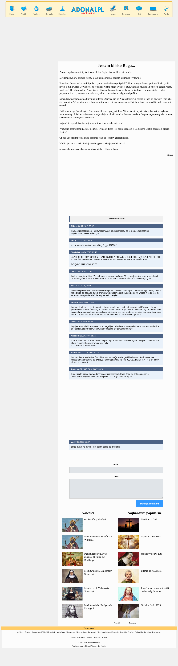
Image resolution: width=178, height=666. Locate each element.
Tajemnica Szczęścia (151, 539)
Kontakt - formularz (94, 640)
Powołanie (51, 635)
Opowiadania (36, 635)
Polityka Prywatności (78, 640)
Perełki (143, 635)
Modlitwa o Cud (149, 522)
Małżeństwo (61, 635)
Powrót (116, 626)
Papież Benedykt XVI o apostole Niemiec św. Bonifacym (95, 560)
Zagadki (27, 635)
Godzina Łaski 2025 (151, 608)
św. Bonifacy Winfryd (95, 522)
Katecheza (101, 635)
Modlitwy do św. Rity (151, 557)
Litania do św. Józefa (151, 574)
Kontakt (104, 640)
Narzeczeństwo (81, 635)
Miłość (44, 635)
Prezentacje (92, 635)
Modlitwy (20, 635)
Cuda (149, 635)
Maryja (108, 635)
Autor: (116, 464)
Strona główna (89, 631)
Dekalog (131, 635)
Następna (132, 626)
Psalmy (137, 635)
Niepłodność (70, 635)
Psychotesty (156, 635)
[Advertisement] (116, 186)
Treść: (116, 476)
